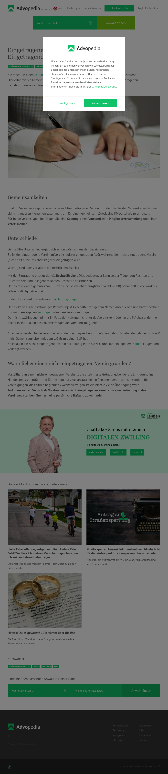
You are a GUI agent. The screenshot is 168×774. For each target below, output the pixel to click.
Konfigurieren (67, 103)
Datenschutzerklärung (104, 86)
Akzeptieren (100, 103)
